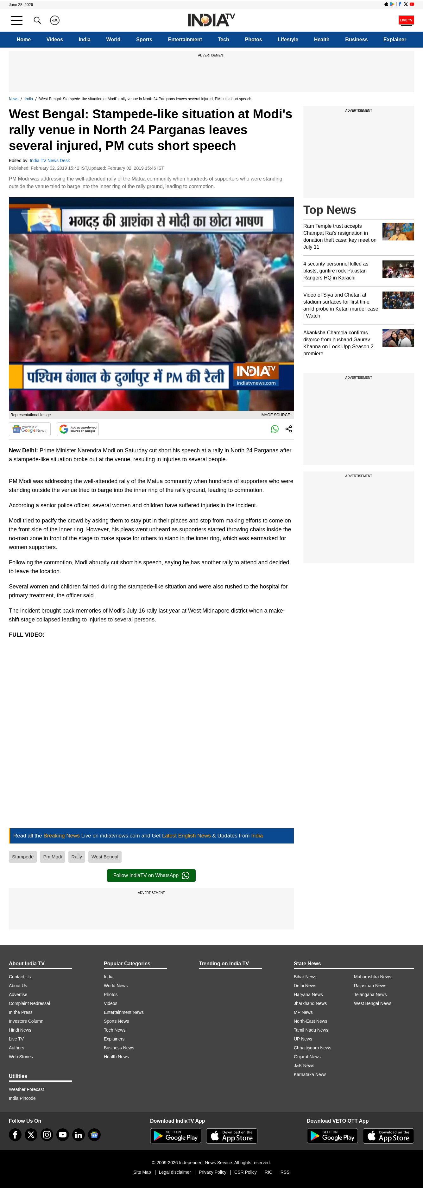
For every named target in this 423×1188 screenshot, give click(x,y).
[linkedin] (78, 1134)
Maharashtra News (372, 976)
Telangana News (370, 994)
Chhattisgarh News (312, 1047)
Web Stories (21, 1056)
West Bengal (105, 856)
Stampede (23, 856)
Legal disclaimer (175, 1172)
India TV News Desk (50, 160)
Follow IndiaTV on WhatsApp (151, 875)
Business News (119, 1047)
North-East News (310, 1021)
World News (116, 985)
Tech (223, 39)
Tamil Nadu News (311, 1030)
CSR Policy (245, 1172)
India (85, 39)
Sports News (116, 1021)
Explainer (394, 39)
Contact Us (20, 976)
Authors (16, 1047)
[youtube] (62, 1134)
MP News (303, 1012)
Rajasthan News (370, 985)
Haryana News (308, 994)
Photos (253, 39)
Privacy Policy (212, 1172)
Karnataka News (310, 1074)
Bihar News (305, 976)
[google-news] (94, 1134)
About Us (18, 985)
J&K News (304, 1065)
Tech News (114, 1030)
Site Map (142, 1172)
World (113, 39)
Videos (55, 39)
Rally (77, 856)
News (13, 99)
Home (24, 39)
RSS (285, 1172)
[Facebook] (15, 1134)
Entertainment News (124, 1012)
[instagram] (47, 1134)
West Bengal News (372, 1003)
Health (322, 39)
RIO (269, 1172)
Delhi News (305, 985)
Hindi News (20, 1030)
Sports (144, 39)
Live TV (16, 1038)
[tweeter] (31, 1134)
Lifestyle (288, 39)
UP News (303, 1038)
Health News (116, 1056)
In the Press (21, 1012)
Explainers (114, 1038)
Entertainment (185, 39)
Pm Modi (52, 856)
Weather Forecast (26, 1089)
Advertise (18, 994)
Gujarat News (307, 1056)
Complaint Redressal (29, 1003)
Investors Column (26, 1021)
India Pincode (22, 1098)
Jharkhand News (310, 1003)
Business (356, 39)
